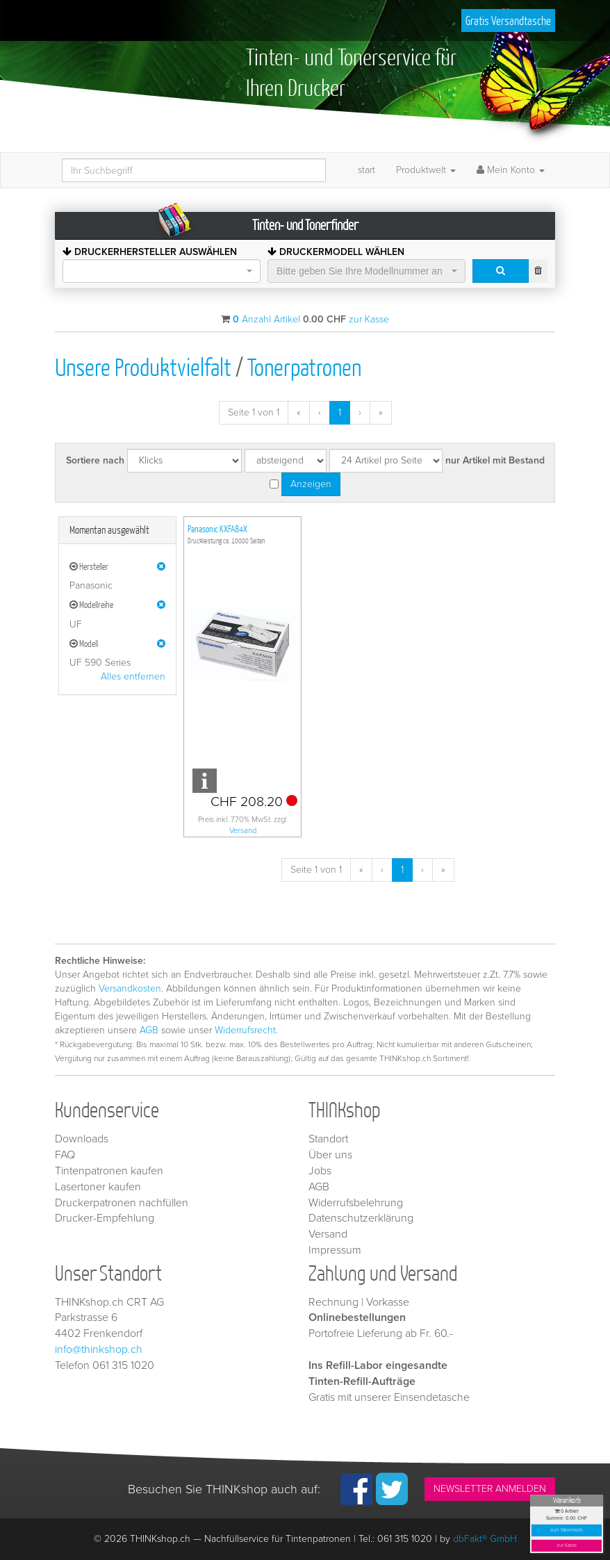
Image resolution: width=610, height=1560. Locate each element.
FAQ (65, 1155)
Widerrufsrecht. (246, 1030)
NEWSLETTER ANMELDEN (490, 1489)
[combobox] (162, 271)
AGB (149, 1030)
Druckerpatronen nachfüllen (121, 1203)
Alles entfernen (133, 676)
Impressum (334, 1250)
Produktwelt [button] (426, 170)
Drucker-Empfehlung (104, 1218)
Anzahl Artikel (266, 319)
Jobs (319, 1171)
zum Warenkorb (567, 1530)
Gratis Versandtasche (508, 20)
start (366, 170)
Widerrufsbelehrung (355, 1203)
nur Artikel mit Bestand (495, 460)
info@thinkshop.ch (98, 1349)
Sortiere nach (95, 460)
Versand (242, 830)
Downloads (81, 1139)
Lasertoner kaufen (98, 1187)
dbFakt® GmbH (485, 1539)
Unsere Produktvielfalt (143, 366)
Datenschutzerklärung (360, 1218)
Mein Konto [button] (511, 170)
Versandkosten (130, 988)
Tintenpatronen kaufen (109, 1171)
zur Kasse (567, 1546)
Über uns (330, 1155)
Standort (328, 1139)
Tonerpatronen (304, 366)
